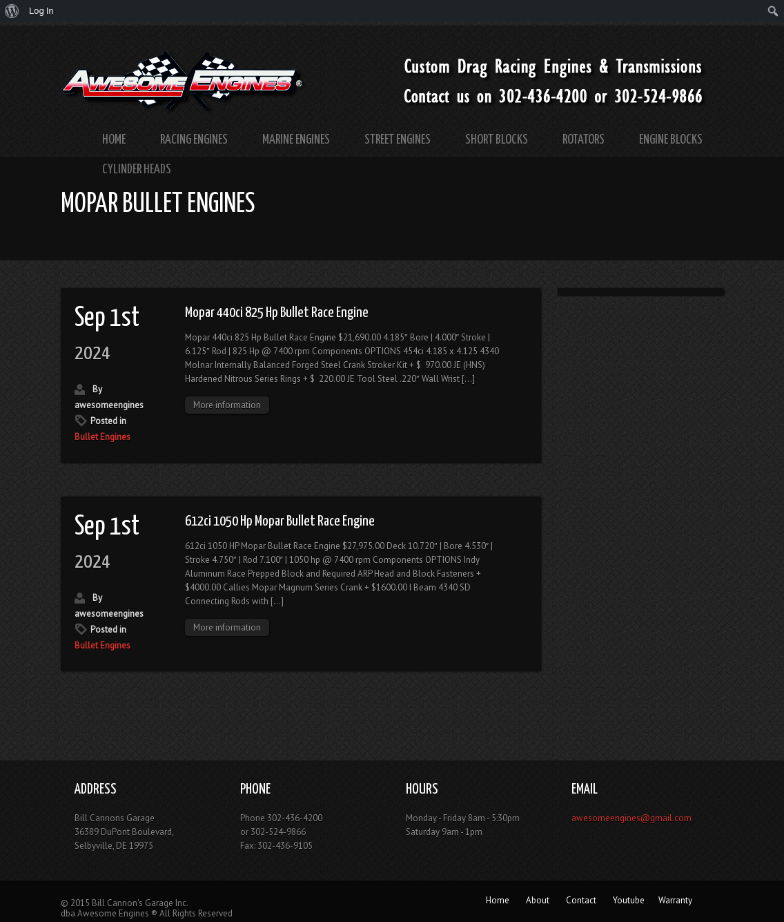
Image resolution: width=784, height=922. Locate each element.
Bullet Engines (102, 437)
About (537, 900)
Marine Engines (296, 139)
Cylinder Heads (136, 169)
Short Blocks (496, 139)
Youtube (629, 900)
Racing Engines (194, 139)
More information (227, 405)
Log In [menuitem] (41, 11)
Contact (581, 900)
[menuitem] (12, 11)
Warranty (675, 900)
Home (114, 139)
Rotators (583, 139)
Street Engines (397, 139)
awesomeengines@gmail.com (631, 818)
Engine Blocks (671, 139)
